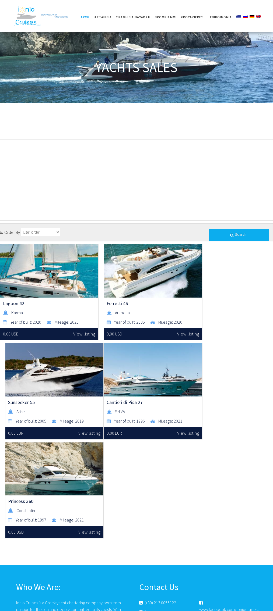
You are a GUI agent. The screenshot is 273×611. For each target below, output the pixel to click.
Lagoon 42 (13, 297)
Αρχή (85, 17)
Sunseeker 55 (201, 297)
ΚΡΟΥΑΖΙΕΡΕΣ (192, 17)
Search (238, 235)
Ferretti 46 (106, 297)
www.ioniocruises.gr (159, 538)
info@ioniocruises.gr (159, 529)
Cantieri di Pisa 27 (21, 399)
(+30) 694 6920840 (157, 519)
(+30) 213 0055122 (157, 510)
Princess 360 (108, 399)
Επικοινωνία (221, 17)
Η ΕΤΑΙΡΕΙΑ (103, 17)
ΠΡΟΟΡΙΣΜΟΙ (166, 17)
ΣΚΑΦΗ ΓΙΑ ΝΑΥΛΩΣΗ (133, 17)
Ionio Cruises (41, 16)
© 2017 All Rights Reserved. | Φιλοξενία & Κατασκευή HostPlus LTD (136, 604)
